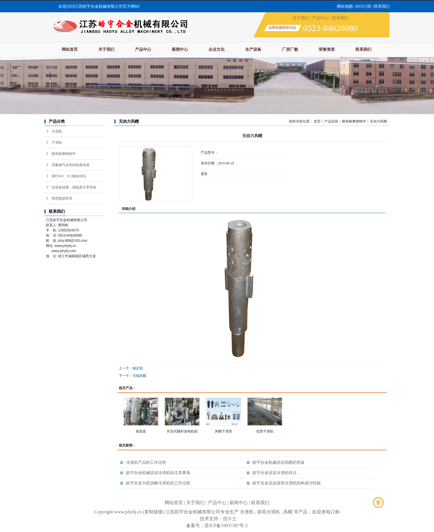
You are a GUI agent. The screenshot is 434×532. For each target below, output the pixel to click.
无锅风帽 (139, 376)
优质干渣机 (264, 431)
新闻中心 (180, 49)
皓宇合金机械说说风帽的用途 (278, 462)
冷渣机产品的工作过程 (146, 462)
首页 (317, 121)
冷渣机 (57, 131)
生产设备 (253, 49)
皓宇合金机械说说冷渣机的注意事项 (158, 473)
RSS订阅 (363, 6)
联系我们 (382, 6)
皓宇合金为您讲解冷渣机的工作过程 (158, 483)
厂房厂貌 (290, 49)
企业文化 (217, 49)
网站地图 (345, 6)
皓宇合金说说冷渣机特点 (274, 473)
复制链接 (153, 511)
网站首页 (70, 49)
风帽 (288, 511)
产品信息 (331, 121)
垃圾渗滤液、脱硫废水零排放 (74, 187)
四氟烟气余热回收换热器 (70, 165)
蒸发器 (141, 431)
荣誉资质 (327, 49)
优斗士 (230, 518)
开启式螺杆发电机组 (182, 431)
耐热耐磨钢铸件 (64, 154)
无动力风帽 (378, 121)
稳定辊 (138, 368)
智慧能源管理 (62, 198)
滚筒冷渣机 (268, 511)
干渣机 (57, 143)
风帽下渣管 (223, 431)
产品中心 (320, 18)
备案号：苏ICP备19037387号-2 (217, 525)
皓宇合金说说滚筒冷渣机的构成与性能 (286, 483)
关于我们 (301, 18)
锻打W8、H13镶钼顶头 (69, 176)
